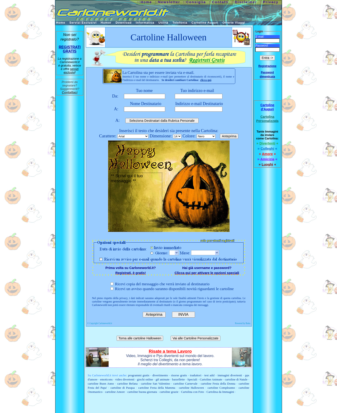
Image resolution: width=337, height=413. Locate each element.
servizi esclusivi (71, 70)
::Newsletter (167, 2)
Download (123, 22)
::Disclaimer (244, 2)
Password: (262, 45)
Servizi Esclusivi (83, 22)
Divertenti (267, 143)
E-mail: (260, 36)
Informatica (145, 22)
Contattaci (69, 92)
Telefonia (180, 22)
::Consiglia (194, 2)
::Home (144, 2)
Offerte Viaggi (233, 22)
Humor (106, 22)
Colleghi (267, 148)
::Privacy (269, 2)
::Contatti (219, 2)
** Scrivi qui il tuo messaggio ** (136, 202)
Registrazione (267, 66)
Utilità (163, 22)
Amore (267, 154)
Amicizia (267, 159)
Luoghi (267, 164)
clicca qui (205, 80)
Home (60, 22)
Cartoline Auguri (205, 22)
